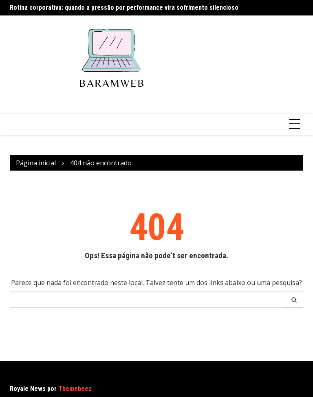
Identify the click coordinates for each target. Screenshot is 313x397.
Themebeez (75, 389)
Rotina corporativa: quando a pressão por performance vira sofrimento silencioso (124, 7)
